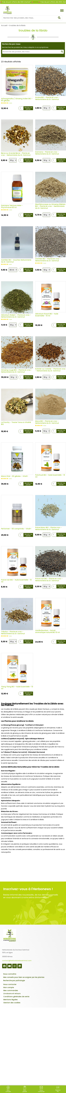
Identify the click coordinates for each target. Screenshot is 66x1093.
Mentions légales (10, 999)
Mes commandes (10, 990)
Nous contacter (9, 984)
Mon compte (8, 987)
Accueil (4, 25)
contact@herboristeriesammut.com (16, 960)
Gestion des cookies (11, 1002)
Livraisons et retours (12, 993)
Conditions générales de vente (16, 996)
